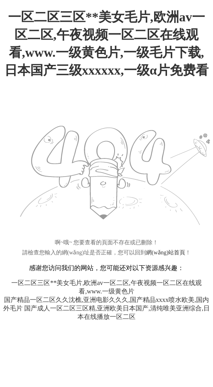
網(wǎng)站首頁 (165, 253)
